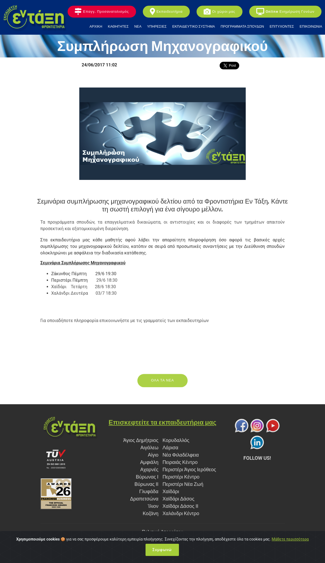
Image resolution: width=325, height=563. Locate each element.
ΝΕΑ (137, 26)
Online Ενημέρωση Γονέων (285, 11)
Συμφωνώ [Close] (162, 550)
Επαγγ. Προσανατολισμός (102, 11)
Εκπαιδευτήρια (166, 11)
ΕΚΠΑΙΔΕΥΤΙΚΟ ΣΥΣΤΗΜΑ (193, 26)
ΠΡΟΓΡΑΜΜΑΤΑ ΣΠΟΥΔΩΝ (242, 26)
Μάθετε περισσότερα (290, 539)
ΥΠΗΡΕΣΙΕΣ (157, 26)
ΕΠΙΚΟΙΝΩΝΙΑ (310, 26)
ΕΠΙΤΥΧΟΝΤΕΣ (282, 26)
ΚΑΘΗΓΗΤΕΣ (118, 26)
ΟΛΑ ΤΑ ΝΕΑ (162, 385)
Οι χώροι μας (219, 11)
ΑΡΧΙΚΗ (96, 26)
